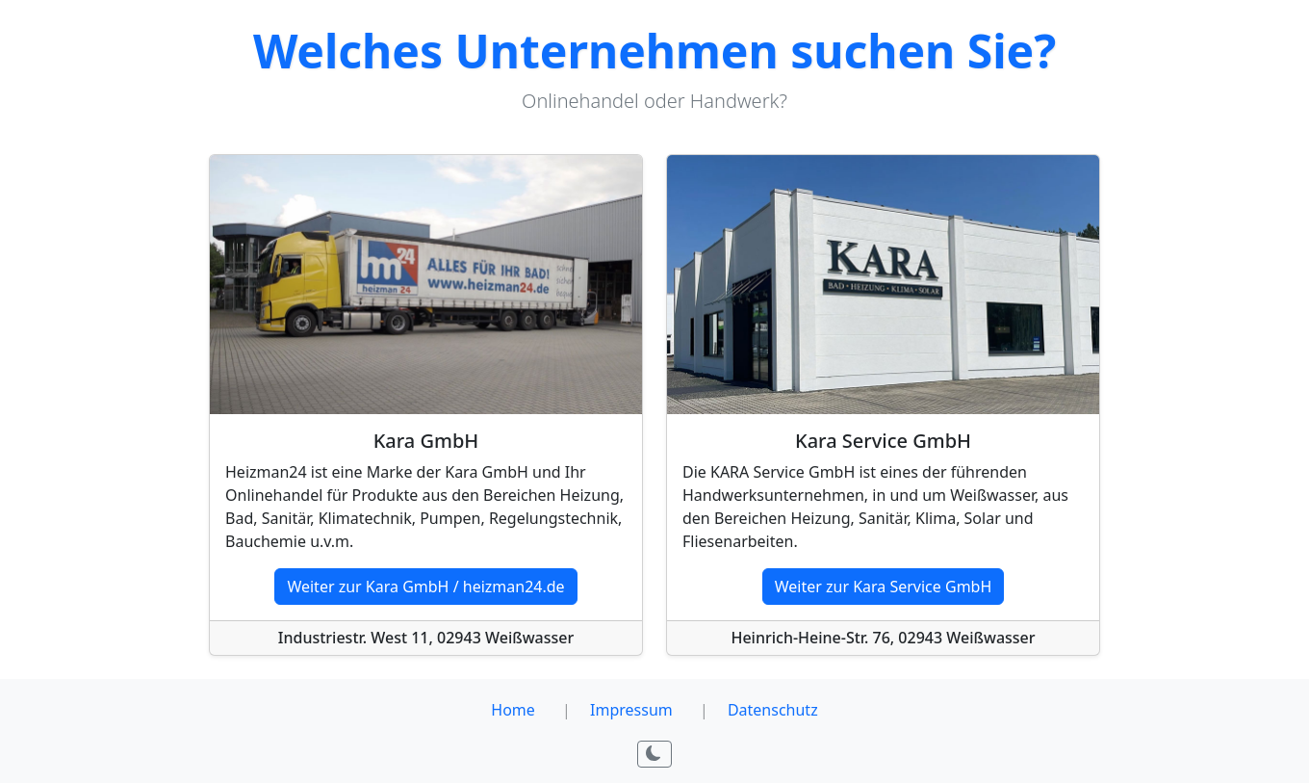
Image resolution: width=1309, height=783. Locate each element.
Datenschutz (773, 709)
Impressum (631, 709)
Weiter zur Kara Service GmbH (883, 586)
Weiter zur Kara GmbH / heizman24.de (425, 586)
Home (513, 709)
